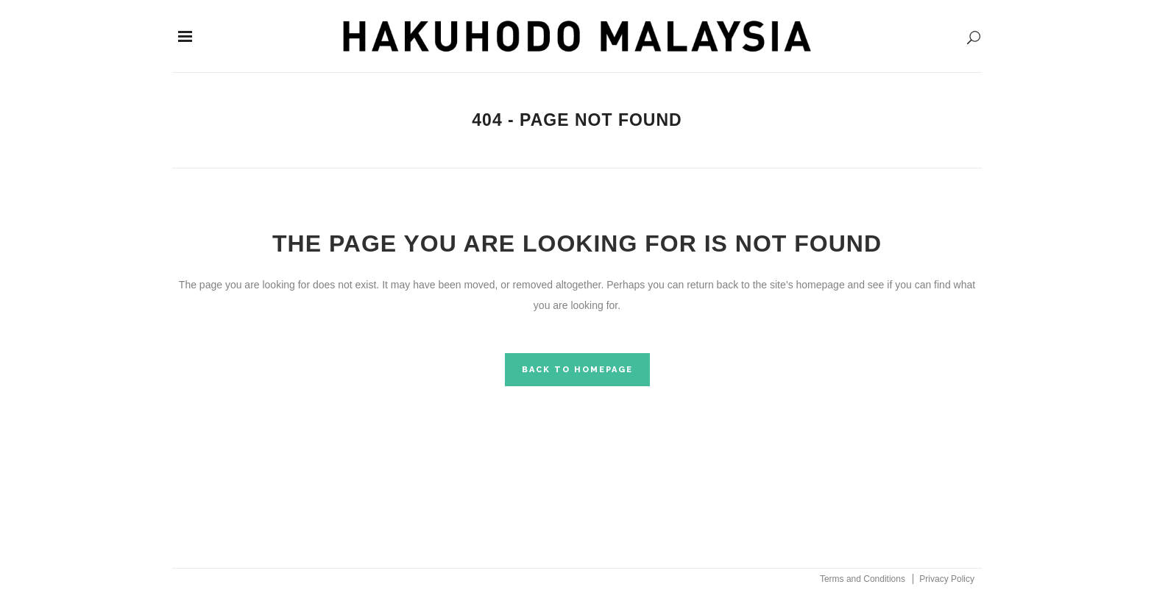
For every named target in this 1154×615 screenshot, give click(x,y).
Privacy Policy (946, 579)
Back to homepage (577, 369)
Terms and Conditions (862, 579)
